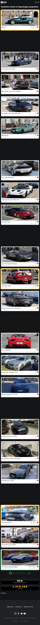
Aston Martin (5, 264)
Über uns (10, 607)
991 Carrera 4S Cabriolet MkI (13, 458)
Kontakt (18, 607)
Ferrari (3, 177)
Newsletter (28, 607)
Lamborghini (5, 199)
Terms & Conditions (27, 618)
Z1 (5, 27)
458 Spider (8, 350)
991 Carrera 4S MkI (10, 69)
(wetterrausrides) (6, 396)
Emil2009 (5, 179)
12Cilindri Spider (9, 177)
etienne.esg (5, 524)
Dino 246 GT (8, 286)
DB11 (10, 522)
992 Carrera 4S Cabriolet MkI (13, 113)
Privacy (15, 621)
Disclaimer (24, 621)
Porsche (4, 69)
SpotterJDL (5, 373)
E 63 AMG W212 (13, 372)
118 (29, 573)
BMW (3, 27)
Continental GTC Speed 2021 (13, 308)
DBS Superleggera (13, 567)
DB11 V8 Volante (13, 264)
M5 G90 (6, 135)
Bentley (3, 308)
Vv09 (4, 29)
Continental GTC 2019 (11, 394)
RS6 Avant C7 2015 (9, 480)
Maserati (4, 436)
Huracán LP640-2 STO (13, 199)
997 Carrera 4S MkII (11, 544)
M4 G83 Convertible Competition (13, 91)
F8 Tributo (8, 222)
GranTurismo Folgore (11, 436)
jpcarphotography (7, 546)
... (25, 573)
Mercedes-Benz (5, 372)
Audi (3, 480)
